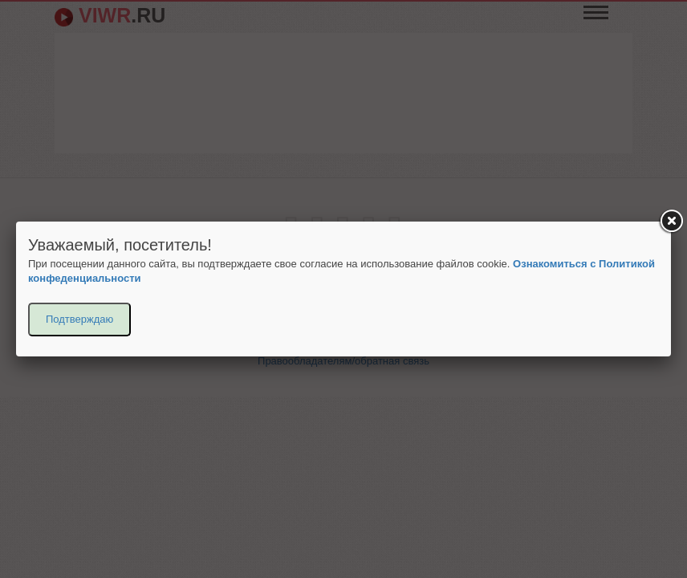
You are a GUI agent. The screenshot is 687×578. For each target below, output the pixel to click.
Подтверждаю (79, 319)
